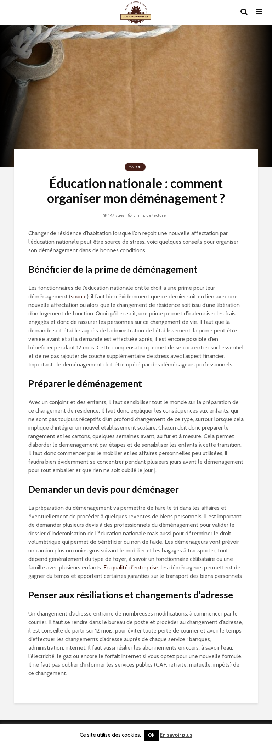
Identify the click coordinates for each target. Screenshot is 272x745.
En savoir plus (176, 735)
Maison (135, 167)
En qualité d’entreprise (130, 567)
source (79, 296)
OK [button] (151, 735)
